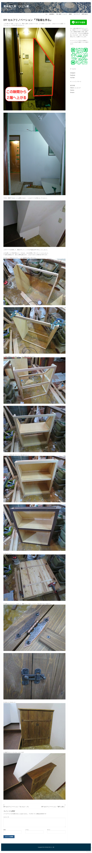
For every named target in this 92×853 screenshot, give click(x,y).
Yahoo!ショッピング (75, 87)
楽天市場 (72, 85)
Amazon (72, 92)
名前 (4, 829)
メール (27, 829)
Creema (72, 90)
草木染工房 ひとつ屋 (16, 6)
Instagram (72, 73)
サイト (48, 829)
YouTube (72, 77)
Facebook (72, 75)
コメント (6, 817)
